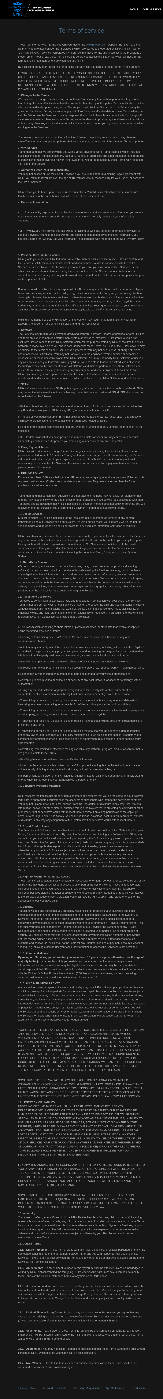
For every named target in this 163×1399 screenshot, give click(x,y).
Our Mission (137, 1388)
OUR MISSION (152, 9)
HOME (134, 9)
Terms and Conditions (53, 1388)
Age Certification (115, 1388)
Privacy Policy (26, 1388)
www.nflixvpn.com (96, 44)
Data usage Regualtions (85, 1388)
